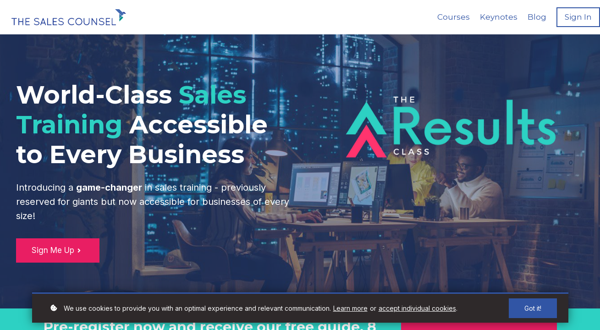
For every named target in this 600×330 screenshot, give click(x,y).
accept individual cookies (417, 308)
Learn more (350, 308)
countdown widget (450, 210)
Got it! (532, 308)
